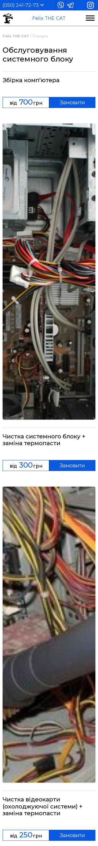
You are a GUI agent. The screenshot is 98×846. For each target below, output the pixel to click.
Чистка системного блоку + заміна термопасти (44, 440)
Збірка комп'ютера (31, 80)
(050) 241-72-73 (21, 5)
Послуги (40, 36)
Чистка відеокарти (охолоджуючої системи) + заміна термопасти (42, 806)
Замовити (72, 102)
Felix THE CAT (49, 18)
